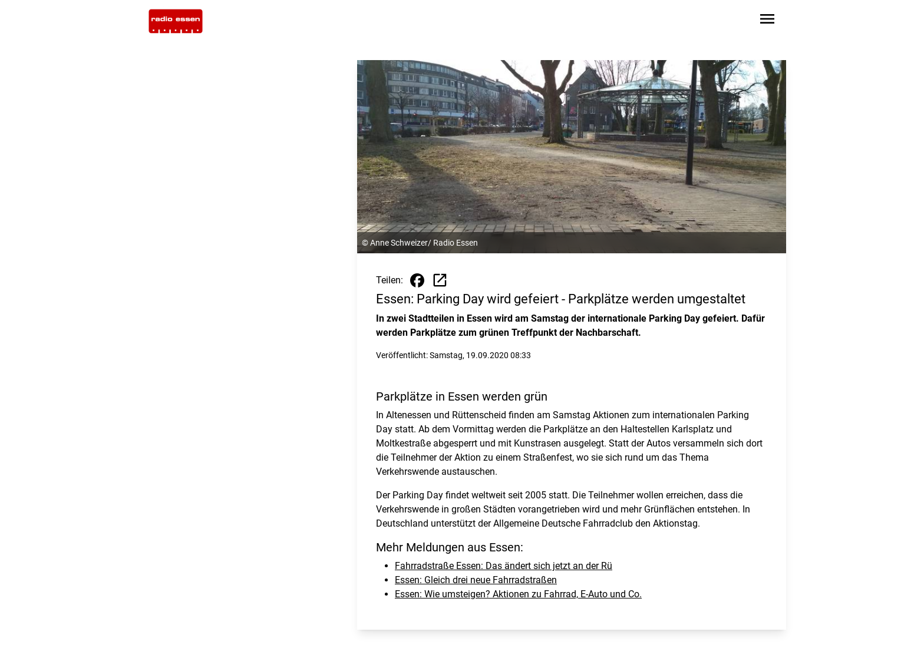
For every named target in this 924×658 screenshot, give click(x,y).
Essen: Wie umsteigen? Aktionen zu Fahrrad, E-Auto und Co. (518, 594)
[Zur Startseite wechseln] (175, 21)
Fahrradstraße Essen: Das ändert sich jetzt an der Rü (503, 565)
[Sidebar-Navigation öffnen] (767, 20)
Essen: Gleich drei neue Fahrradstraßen (476, 580)
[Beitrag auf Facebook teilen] (417, 280)
